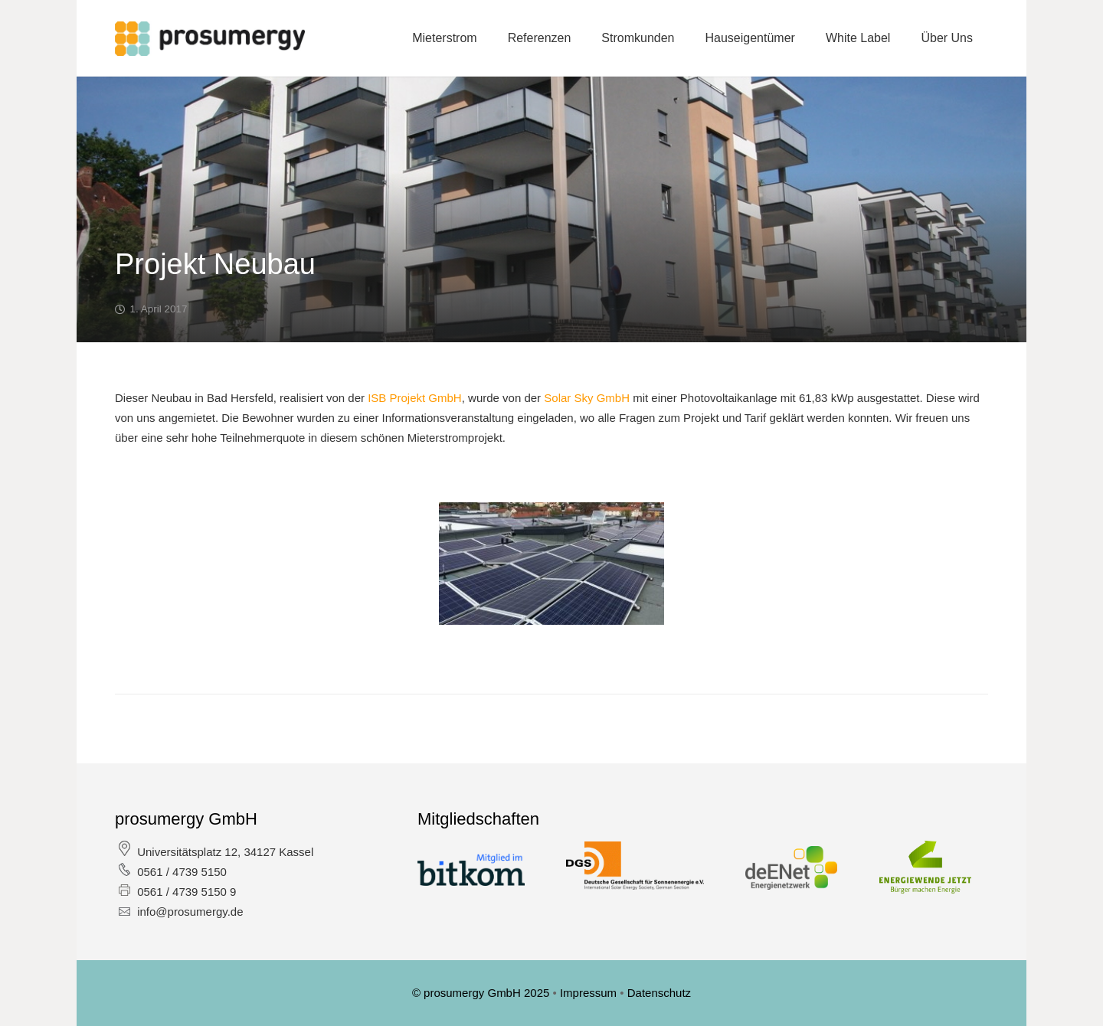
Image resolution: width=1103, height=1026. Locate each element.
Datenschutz (659, 992)
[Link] (210, 38)
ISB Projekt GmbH (415, 397)
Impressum (590, 992)
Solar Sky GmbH (587, 397)
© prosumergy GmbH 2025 (482, 992)
